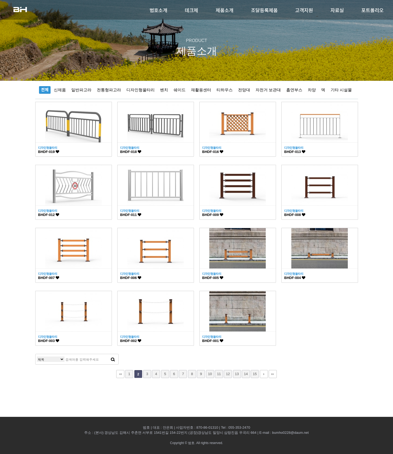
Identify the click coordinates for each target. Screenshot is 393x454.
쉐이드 (180, 90)
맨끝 (273, 374)
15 (255, 374)
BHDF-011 (130, 215)
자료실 (337, 9)
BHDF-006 (130, 278)
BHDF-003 (48, 341)
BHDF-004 (295, 278)
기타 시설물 (341, 90)
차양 (312, 90)
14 (246, 374)
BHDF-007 (48, 278)
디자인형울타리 (140, 90)
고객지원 (304, 9)
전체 (45, 90)
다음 (264, 374)
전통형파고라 (109, 90)
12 (228, 374)
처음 (120, 374)
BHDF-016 (213, 152)
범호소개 (158, 9)
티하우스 (225, 90)
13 (237, 374)
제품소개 (224, 9)
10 (210, 374)
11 (219, 374)
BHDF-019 (48, 152)
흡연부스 (294, 90)
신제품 (60, 90)
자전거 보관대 (268, 90)
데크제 (191, 9)
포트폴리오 (372, 9)
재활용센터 (201, 90)
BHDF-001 (213, 341)
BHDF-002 (130, 341)
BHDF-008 (295, 215)
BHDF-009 (213, 215)
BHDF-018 (130, 152)
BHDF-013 (295, 152)
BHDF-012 (48, 215)
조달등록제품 (264, 9)
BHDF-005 (213, 278)
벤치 (164, 90)
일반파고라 (81, 90)
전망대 (244, 90)
